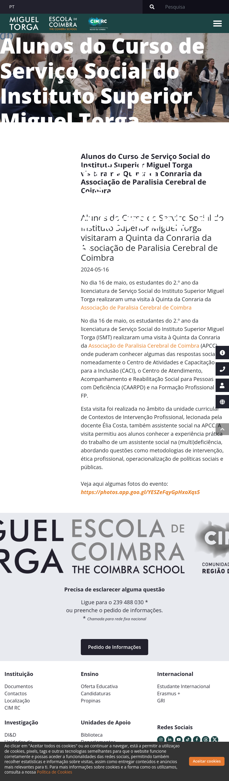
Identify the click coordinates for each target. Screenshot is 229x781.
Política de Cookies (54, 772)
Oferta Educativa (99, 686)
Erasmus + (168, 693)
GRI (161, 700)
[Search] (195, 7)
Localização (17, 700)
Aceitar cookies (207, 761)
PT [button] (12, 7)
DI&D (10, 735)
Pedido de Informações (114, 647)
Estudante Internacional (183, 686)
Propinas (90, 700)
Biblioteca (92, 735)
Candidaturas (96, 693)
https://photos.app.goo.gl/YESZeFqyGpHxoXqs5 (140, 492)
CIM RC (12, 708)
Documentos (18, 686)
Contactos (15, 693)
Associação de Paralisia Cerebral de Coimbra (136, 307)
